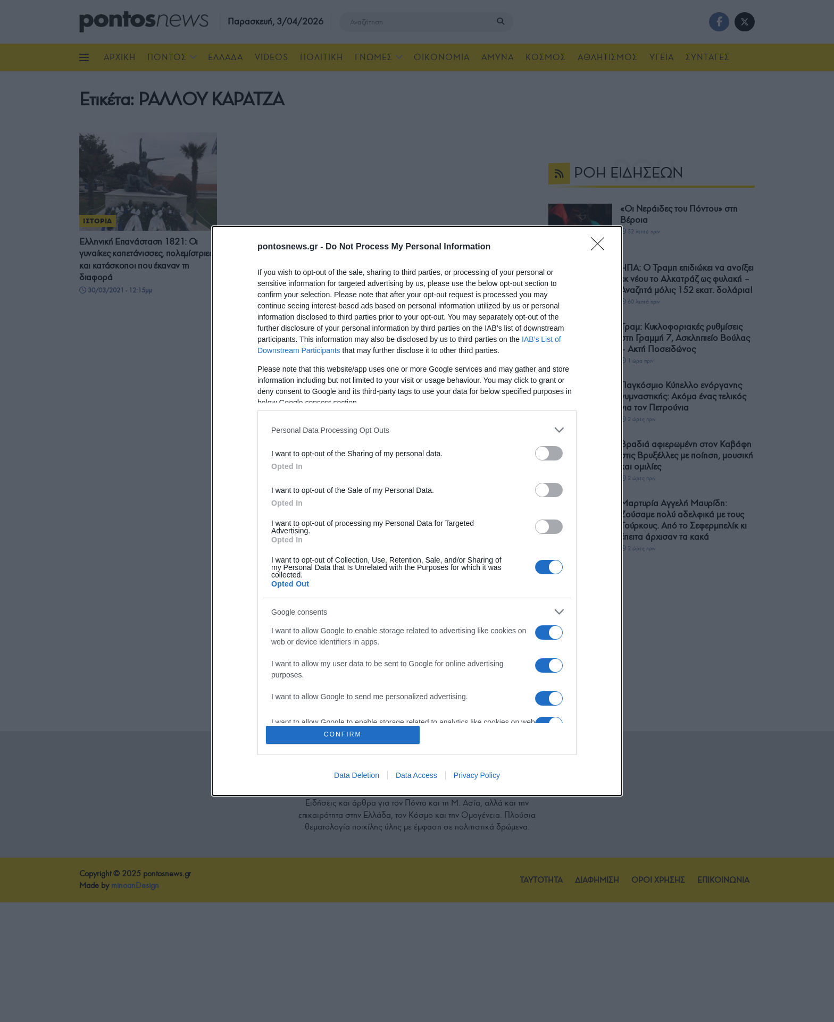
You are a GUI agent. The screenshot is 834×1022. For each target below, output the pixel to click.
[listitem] (417, 429)
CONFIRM (344, 735)
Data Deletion (356, 776)
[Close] (601, 247)
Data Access (416, 776)
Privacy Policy (477, 776)
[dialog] (417, 511)
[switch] (549, 453)
